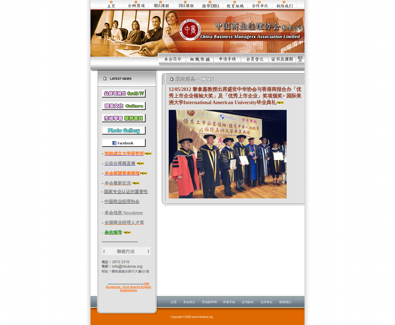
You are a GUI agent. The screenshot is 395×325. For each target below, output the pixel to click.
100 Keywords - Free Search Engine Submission (128, 287)
